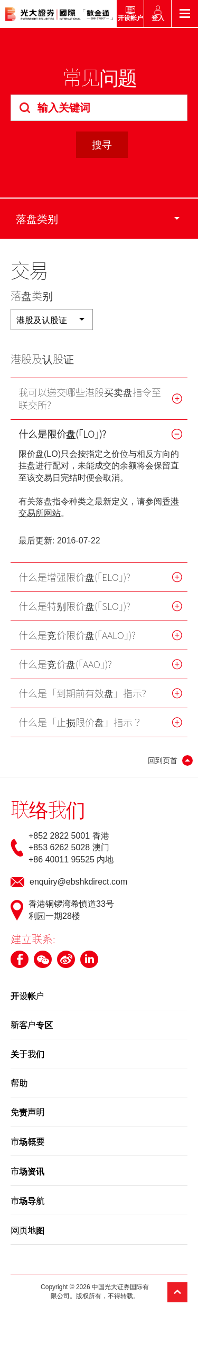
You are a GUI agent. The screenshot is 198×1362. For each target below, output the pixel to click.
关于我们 (27, 1053)
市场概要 (27, 1141)
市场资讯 (27, 1170)
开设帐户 (27, 995)
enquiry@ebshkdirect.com (78, 881)
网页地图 (27, 1230)
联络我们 (47, 808)
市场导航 (27, 1200)
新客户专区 (32, 1024)
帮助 (19, 1082)
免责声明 (27, 1111)
